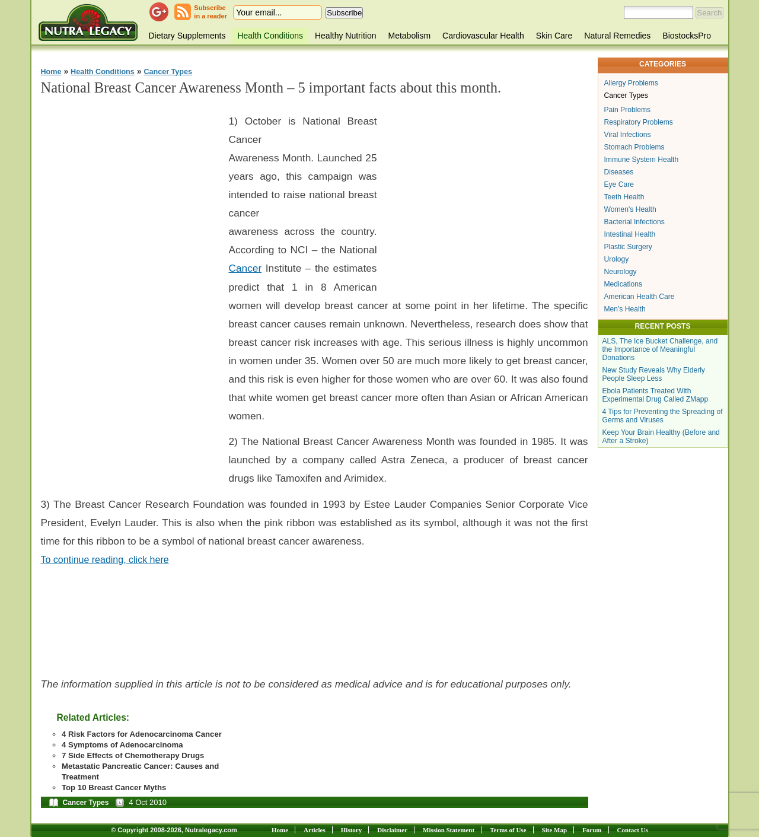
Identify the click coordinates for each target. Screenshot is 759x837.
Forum (591, 829)
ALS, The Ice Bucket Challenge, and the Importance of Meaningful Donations (660, 349)
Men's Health (625, 309)
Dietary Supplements (187, 35)
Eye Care (619, 184)
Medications (623, 284)
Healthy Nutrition (346, 35)
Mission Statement (448, 829)
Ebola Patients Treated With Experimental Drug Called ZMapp (655, 395)
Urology (616, 259)
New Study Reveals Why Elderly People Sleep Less (653, 374)
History (351, 829)
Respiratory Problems (638, 122)
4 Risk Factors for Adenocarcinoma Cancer (142, 734)
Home (51, 72)
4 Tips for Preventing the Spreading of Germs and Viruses (662, 416)
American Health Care (639, 296)
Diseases (619, 172)
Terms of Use (508, 829)
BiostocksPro (686, 35)
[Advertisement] (130, 285)
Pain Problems (627, 110)
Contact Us (632, 829)
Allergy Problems (631, 83)
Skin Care (554, 35)
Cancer (245, 268)
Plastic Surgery (628, 247)
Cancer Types (167, 72)
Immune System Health (641, 159)
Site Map (554, 829)
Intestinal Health (630, 234)
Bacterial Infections (634, 222)
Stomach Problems (634, 147)
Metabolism (409, 35)
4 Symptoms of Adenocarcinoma (122, 744)
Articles (315, 829)
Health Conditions (270, 35)
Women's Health (630, 209)
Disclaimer (392, 829)
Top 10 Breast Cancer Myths (114, 787)
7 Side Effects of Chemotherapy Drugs (133, 755)
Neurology (620, 272)
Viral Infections (627, 135)
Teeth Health (624, 197)
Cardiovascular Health (483, 35)
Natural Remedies (617, 35)
